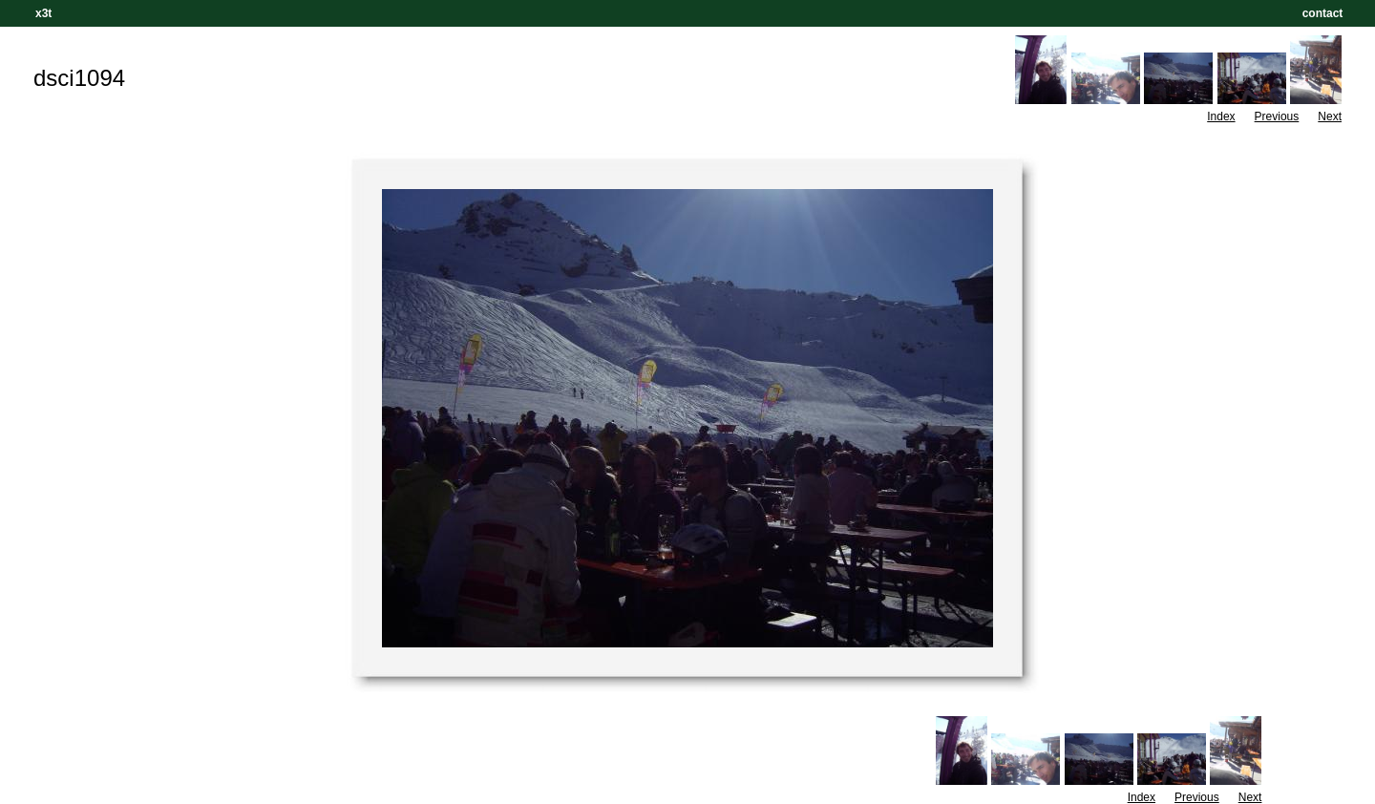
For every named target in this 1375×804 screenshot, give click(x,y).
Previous (1277, 116)
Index (1221, 116)
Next (1330, 116)
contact (1322, 13)
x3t (43, 13)
